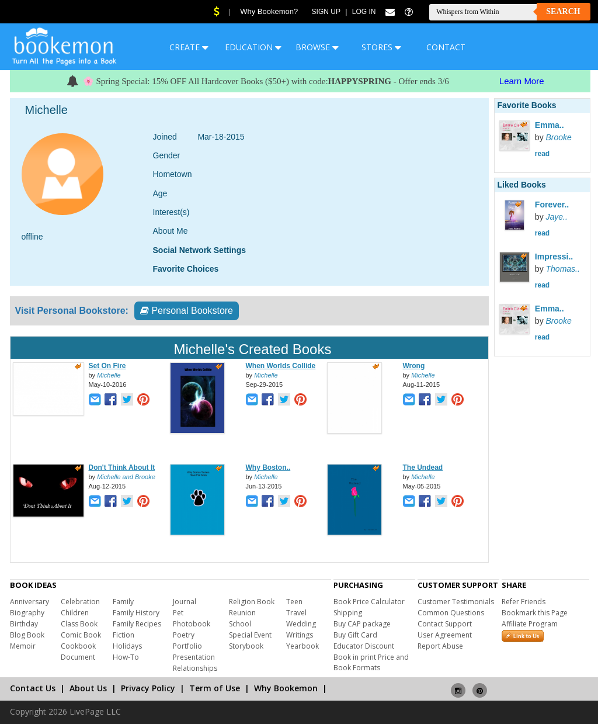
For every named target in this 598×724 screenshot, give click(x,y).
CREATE (188, 47)
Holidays (127, 646)
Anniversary (29, 602)
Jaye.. (557, 216)
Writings (299, 635)
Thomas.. (563, 268)
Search (563, 11)
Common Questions (451, 613)
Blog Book (27, 635)
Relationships (195, 668)
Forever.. (552, 204)
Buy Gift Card (355, 635)
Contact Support (445, 624)
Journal (184, 602)
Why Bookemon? (269, 11)
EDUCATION (253, 47)
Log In (364, 12)
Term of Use (214, 688)
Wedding (301, 624)
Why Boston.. (268, 467)
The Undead (423, 467)
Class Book (79, 624)
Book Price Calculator (369, 602)
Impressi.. (554, 256)
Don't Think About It (122, 467)
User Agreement (445, 635)
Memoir (23, 646)
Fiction (123, 635)
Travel (296, 613)
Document (78, 657)
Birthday (24, 624)
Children (75, 613)
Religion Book (251, 602)
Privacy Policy (148, 688)
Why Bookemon (286, 688)
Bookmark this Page (535, 613)
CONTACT (445, 47)
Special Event (250, 635)
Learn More (521, 81)
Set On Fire (107, 366)
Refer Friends (523, 602)
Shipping (347, 613)
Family (123, 602)
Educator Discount (363, 646)
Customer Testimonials (456, 602)
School (240, 624)
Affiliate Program (530, 624)
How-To (126, 657)
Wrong (414, 366)
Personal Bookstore (186, 311)
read (542, 154)
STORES (381, 47)
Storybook (246, 646)
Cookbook (78, 646)
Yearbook (302, 646)
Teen (294, 602)
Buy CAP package (362, 624)
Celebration (80, 602)
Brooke (559, 137)
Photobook (191, 624)
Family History (136, 613)
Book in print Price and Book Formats (371, 662)
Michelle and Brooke (126, 476)
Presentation (194, 657)
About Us (88, 688)
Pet (178, 613)
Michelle (108, 375)
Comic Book (81, 635)
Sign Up (326, 12)
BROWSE (317, 47)
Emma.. (549, 125)
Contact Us (32, 688)
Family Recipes (137, 624)
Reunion (242, 613)
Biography (27, 613)
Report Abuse (440, 646)
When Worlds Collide (281, 366)
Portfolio (187, 646)
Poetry (183, 635)
